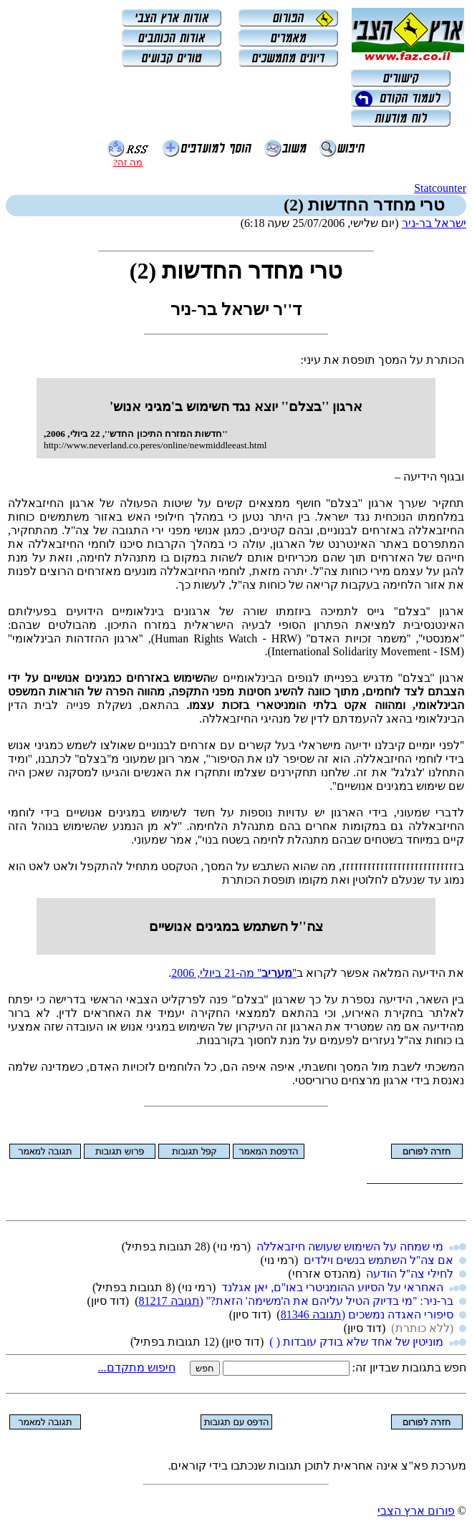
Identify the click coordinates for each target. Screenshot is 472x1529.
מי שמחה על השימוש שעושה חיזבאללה (349, 1246)
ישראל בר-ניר (434, 223)
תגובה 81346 (311, 1314)
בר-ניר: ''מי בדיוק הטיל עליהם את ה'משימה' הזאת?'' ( (327, 1301)
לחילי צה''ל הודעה (409, 1274)
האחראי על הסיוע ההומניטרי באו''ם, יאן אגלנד (332, 1287)
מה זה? (128, 162)
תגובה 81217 (169, 1301)
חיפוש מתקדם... (136, 1367)
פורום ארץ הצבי (416, 1511)
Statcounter (440, 188)
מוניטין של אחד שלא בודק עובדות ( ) (356, 1342)
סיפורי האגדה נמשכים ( (397, 1314)
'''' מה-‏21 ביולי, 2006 (234, 973)
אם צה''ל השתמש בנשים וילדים (378, 1260)
